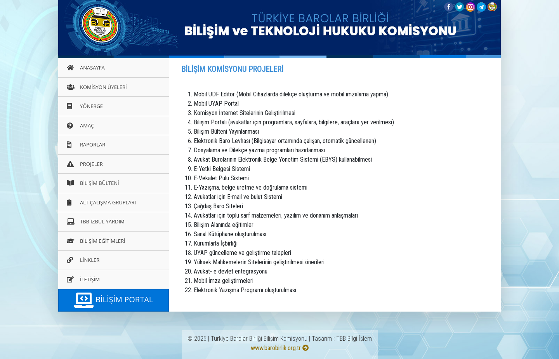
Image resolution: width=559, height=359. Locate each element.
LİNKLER (83, 259)
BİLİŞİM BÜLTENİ (93, 183)
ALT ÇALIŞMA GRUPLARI (101, 202)
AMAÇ (80, 125)
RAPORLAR (86, 144)
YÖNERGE (85, 106)
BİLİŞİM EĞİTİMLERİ (96, 240)
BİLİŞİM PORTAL (113, 300)
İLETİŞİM (83, 279)
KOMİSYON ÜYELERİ (97, 87)
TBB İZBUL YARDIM (96, 221)
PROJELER (85, 163)
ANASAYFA (86, 67)
